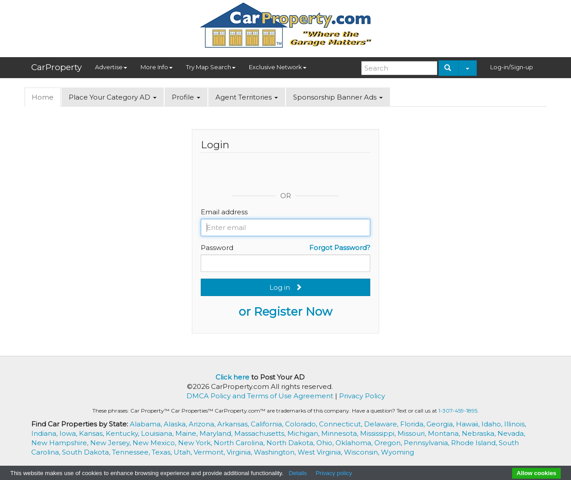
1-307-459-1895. (459, 410)
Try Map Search (211, 67)
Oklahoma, (354, 442)
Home (43, 97)
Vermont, (210, 452)
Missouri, (412, 433)
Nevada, (511, 433)
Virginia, (240, 452)
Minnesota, (340, 433)
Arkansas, (234, 424)
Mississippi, (378, 433)
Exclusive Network (277, 67)
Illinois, (515, 424)
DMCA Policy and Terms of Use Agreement (259, 396)
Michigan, (304, 433)
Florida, (413, 424)
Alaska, (176, 424)
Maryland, (216, 433)
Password (217, 247)
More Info (157, 67)
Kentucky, (123, 433)
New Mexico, (155, 442)
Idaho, (492, 424)
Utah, (184, 452)
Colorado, (302, 424)
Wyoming (397, 452)
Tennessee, (132, 452)
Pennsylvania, (427, 442)
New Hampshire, (60, 442)
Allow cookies (536, 473)
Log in (285, 287)
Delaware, (382, 424)
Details (298, 473)
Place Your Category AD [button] (113, 97)
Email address (224, 212)
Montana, (445, 433)
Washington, (276, 452)
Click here (232, 377)
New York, (196, 442)
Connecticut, (341, 424)
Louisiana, (158, 433)
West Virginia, (321, 452)
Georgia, (441, 424)
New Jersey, (111, 442)
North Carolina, (240, 442)
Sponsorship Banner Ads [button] (338, 97)
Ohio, (325, 442)
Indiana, (45, 433)
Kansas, (92, 433)
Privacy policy (334, 473)
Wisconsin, (362, 452)
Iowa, (69, 433)
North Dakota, (291, 442)
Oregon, (389, 442)
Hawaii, (468, 424)
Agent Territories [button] (246, 97)
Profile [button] (186, 97)
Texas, (163, 452)
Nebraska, (479, 433)
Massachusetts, (260, 433)
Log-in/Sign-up (511, 67)
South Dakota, (87, 452)
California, (268, 424)
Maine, (187, 433)
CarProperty (56, 67)
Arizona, (203, 424)
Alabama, (147, 424)
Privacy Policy (362, 396)
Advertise (111, 67)
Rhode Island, (475, 442)
